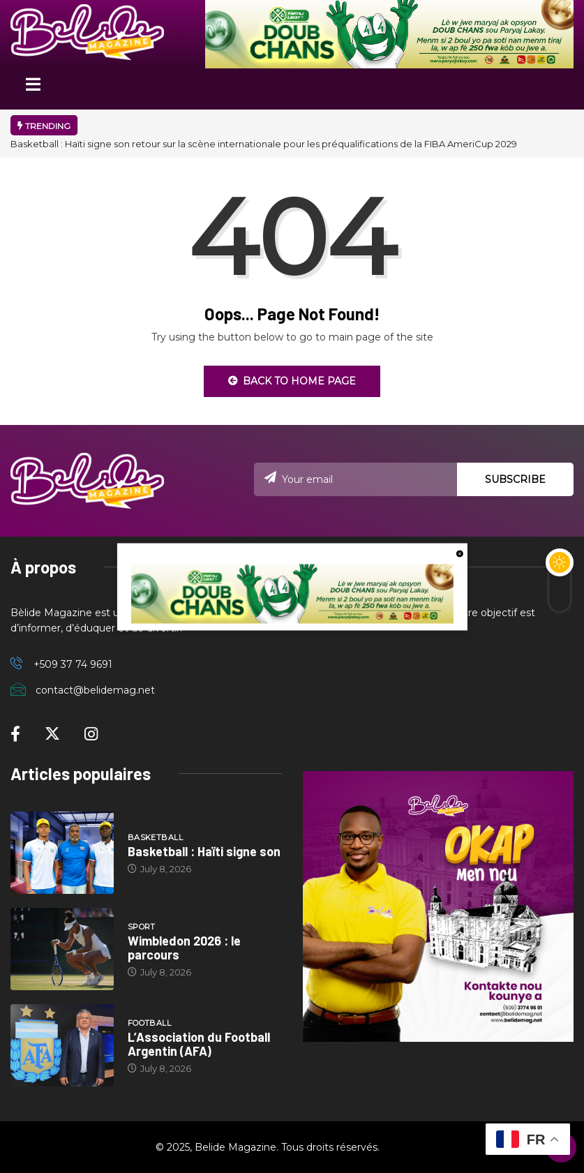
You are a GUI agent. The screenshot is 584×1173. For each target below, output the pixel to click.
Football (150, 1023)
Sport (142, 927)
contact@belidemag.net (95, 690)
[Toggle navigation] (32, 89)
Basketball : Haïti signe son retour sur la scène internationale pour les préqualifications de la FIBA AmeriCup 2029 (263, 143)
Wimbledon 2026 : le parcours (184, 947)
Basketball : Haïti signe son (204, 851)
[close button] (460, 552)
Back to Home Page (292, 381)
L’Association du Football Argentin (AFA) (199, 1044)
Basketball (155, 837)
